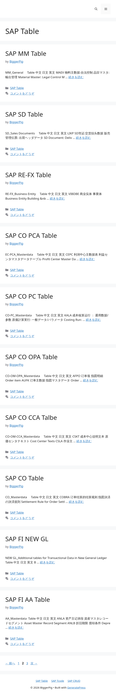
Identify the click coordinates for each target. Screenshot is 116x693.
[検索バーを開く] (96, 9)
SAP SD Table (24, 114)
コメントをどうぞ (22, 93)
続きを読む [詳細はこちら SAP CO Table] (76, 502)
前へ (10, 663)
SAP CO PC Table (29, 296)
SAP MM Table (25, 53)
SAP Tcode (57, 681)
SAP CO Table (24, 478)
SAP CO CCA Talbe (31, 417)
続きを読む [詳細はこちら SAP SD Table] (83, 138)
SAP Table (17, 88)
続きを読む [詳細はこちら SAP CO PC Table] (93, 320)
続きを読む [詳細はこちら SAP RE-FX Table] (57, 198)
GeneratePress (76, 687)
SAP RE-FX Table (28, 175)
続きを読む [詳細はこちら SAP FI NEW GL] (47, 562)
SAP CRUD (74, 681)
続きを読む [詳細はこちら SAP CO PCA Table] (87, 259)
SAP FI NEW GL (26, 539)
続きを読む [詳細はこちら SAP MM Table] (76, 77)
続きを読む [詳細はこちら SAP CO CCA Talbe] (84, 441)
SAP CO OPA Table (31, 357)
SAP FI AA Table (27, 599)
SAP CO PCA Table (31, 235)
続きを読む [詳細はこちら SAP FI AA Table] (16, 627)
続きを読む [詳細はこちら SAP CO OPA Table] (90, 380)
